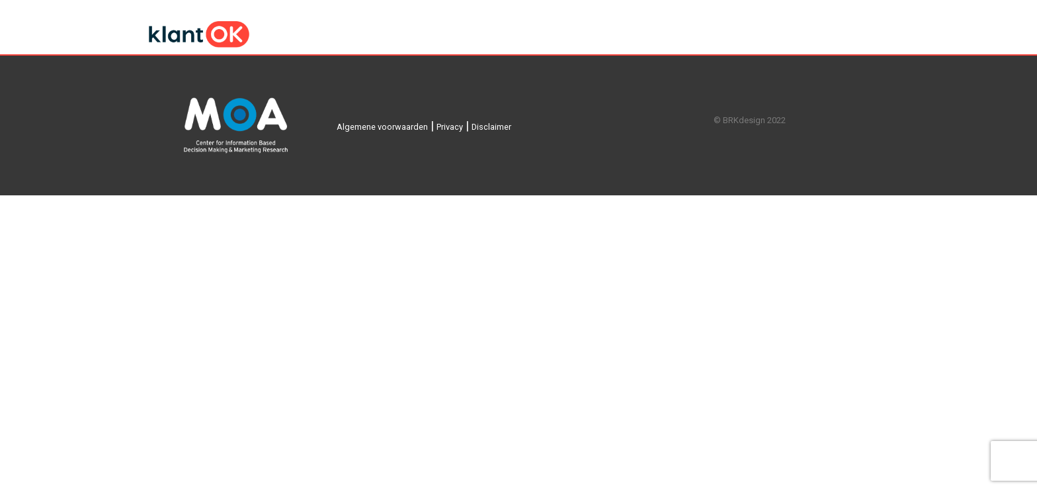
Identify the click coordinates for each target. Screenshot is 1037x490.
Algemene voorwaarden (382, 127)
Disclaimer (491, 127)
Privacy (449, 127)
